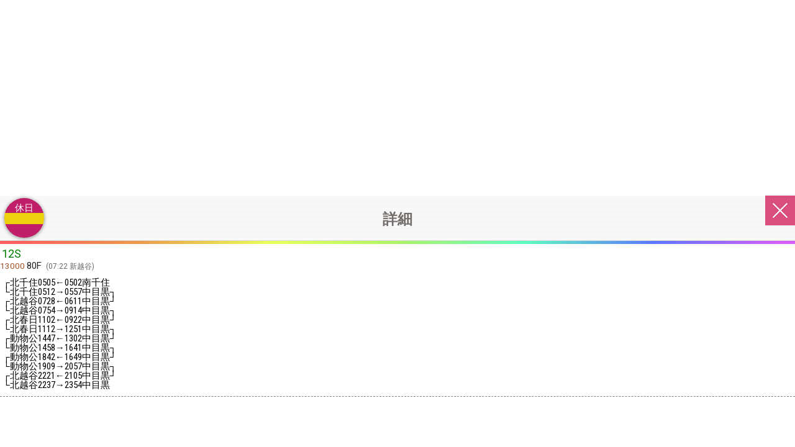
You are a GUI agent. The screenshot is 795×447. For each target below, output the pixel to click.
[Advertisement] (397, 93)
